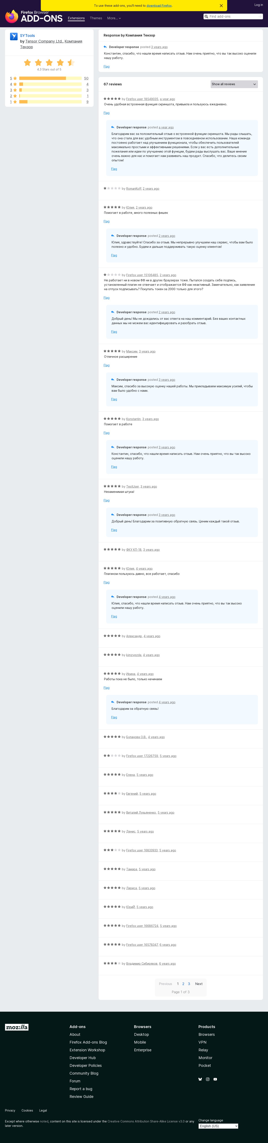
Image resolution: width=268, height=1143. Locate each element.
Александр (134, 636)
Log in (259, 5)
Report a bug (81, 1089)
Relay (203, 1050)
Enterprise (142, 1050)
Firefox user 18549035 (142, 99)
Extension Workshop (87, 1050)
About (75, 1034)
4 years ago (144, 568)
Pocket (204, 1065)
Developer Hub (83, 1058)
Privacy (10, 1110)
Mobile (140, 1042)
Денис (130, 831)
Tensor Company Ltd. (44, 41)
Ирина (130, 674)
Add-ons (78, 1026)
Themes (96, 18)
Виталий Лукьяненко (141, 812)
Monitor (205, 1058)
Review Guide (81, 1096)
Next (199, 984)
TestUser (132, 486)
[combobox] (233, 16)
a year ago (167, 99)
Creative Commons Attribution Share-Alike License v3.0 (146, 1121)
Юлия (130, 207)
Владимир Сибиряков (141, 963)
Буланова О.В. (136, 737)
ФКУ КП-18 (134, 549)
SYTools (27, 35)
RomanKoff (133, 188)
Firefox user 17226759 (142, 756)
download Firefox (159, 5)
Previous (165, 984)
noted (44, 1121)
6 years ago (168, 944)
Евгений (132, 793)
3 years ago (159, 47)
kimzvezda (133, 655)
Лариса (131, 888)
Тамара (131, 869)
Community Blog (84, 1073)
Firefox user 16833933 (142, 850)
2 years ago (151, 188)
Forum (75, 1081)
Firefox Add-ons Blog (88, 1042)
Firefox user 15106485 (142, 275)
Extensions (76, 18)
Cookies (27, 1110)
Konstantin (133, 419)
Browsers (206, 1034)
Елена (130, 774)
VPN (202, 1042)
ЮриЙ (130, 907)
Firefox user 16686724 (142, 926)
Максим (131, 351)
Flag (107, 66)
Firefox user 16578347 (142, 944)
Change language (210, 1120)
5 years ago (168, 756)
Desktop (141, 1034)
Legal (43, 1110)
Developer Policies (86, 1065)
